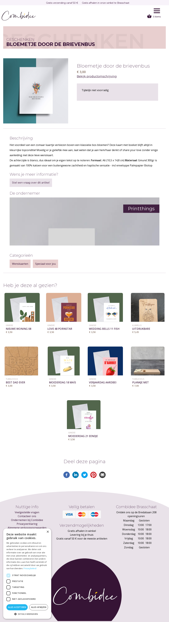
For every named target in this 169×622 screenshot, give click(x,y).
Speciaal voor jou (45, 264)
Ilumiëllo (137, 325)
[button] (27, 614)
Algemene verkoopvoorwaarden (27, 527)
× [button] (47, 532)
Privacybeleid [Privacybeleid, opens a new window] (30, 568)
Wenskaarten (20, 264)
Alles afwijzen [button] (38, 607)
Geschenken (20, 39)
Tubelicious (12, 379)
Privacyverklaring (27, 524)
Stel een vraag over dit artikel (31, 182)
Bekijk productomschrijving (97, 76)
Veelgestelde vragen (27, 512)
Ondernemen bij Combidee (27, 520)
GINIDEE (9, 325)
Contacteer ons (27, 516)
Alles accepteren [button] (17, 607)
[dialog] (27, 573)
